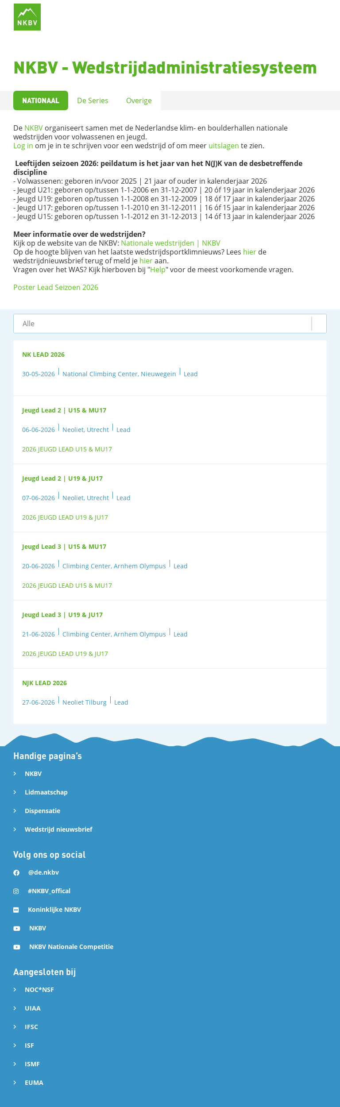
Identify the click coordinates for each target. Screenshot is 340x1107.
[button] (170, 323)
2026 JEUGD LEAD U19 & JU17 (65, 517)
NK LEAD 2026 (43, 354)
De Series (92, 100)
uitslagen (224, 145)
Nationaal (40, 100)
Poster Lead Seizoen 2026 (55, 287)
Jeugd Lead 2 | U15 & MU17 (64, 410)
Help (158, 269)
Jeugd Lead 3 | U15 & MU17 (64, 546)
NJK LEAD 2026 (44, 683)
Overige (139, 100)
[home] (27, 17)
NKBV (33, 128)
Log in (23, 145)
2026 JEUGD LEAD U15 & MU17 (67, 449)
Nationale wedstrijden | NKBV (170, 243)
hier (249, 252)
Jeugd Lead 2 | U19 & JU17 (62, 478)
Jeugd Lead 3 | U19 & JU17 (62, 614)
